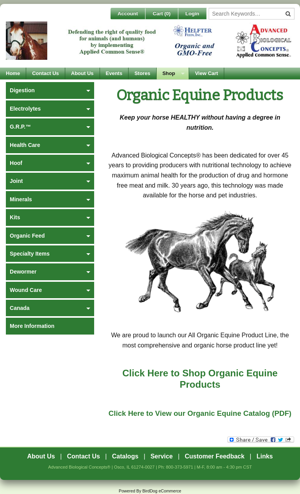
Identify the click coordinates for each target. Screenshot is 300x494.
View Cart (206, 73)
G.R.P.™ (20, 126)
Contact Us (45, 73)
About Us (82, 73)
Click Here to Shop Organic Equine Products (199, 379)
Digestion (22, 90)
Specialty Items (30, 254)
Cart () (162, 13)
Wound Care (26, 290)
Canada (20, 308)
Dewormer (23, 271)
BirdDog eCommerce (161, 491)
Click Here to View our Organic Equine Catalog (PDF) (200, 413)
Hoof (16, 163)
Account (128, 13)
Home (13, 73)
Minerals (21, 199)
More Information (32, 326)
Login (192, 13)
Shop (168, 73)
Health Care (25, 145)
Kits (15, 217)
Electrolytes (25, 109)
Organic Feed (27, 236)
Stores (142, 73)
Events (114, 73)
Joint (16, 181)
